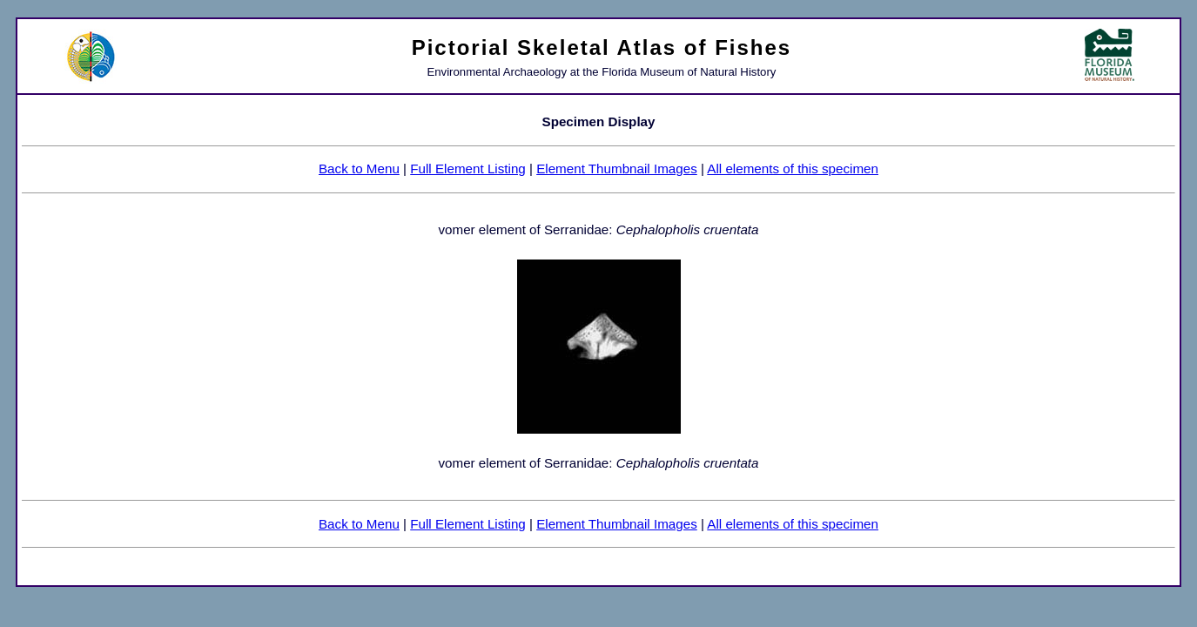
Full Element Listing (468, 168)
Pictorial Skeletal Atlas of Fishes (602, 47)
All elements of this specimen (792, 168)
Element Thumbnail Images (616, 168)
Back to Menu (359, 168)
